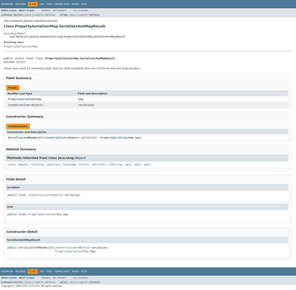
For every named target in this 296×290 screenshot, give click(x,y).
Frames (46, 10)
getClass (53, 164)
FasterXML (34, 286)
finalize (37, 164)
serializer (86, 104)
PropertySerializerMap (20, 46)
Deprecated (62, 4)
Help (84, 4)
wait (128, 164)
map (81, 99)
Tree (49, 4)
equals (23, 164)
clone (11, 164)
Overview (7, 4)
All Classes (80, 10)
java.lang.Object (14, 33)
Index (75, 4)
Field (28, 15)
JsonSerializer (19, 104)
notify (84, 164)
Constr (38, 15)
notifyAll (99, 164)
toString (115, 164)
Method (50, 15)
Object (21, 61)
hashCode (69, 164)
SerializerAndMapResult (25, 137)
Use (42, 4)
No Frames (59, 10)
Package (20, 4)
